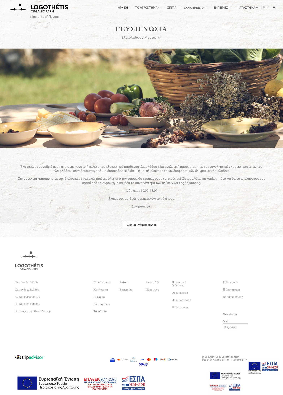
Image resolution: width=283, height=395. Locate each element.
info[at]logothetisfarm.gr (34, 311)
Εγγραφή (230, 327)
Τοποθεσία (100, 311)
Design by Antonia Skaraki (216, 360)
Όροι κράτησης (181, 300)
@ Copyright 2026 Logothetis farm (220, 357)
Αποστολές (152, 282)
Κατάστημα (100, 289)
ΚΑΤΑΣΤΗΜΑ (248, 7)
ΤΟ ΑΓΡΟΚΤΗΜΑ (147, 7)
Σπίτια (124, 282)
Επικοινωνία (180, 307)
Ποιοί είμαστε (102, 282)
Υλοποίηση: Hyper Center (244, 360)
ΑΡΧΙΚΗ (123, 7)
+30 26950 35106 (29, 297)
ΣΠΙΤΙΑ (172, 7)
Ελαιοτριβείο (101, 304)
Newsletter (230, 314)
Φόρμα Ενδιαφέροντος (141, 224)
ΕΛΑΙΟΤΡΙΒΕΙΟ (195, 8)
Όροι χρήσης (180, 292)
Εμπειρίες (126, 289)
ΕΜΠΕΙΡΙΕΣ (222, 7)
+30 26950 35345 (29, 304)
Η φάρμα (99, 297)
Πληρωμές (152, 289)
